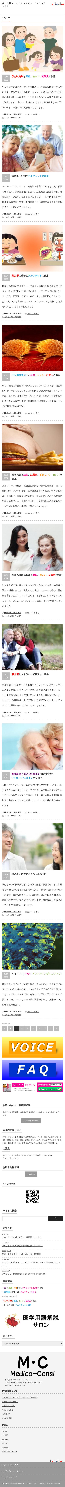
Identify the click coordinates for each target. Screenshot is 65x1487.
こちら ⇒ (31, 1174)
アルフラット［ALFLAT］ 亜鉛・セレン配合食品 (19, 1397)
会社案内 (5, 1435)
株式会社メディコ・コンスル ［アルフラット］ (28, 1483)
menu (58, 4)
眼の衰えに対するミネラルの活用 (29, 874)
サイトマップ (10, 1477)
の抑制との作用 (23, 1288)
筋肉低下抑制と (30, 176)
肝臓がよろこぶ (7, 1410)
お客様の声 (6, 1414)
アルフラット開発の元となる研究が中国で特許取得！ (24, 1274)
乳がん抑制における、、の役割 (37, 575)
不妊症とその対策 (10, 1296)
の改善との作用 (30, 275)
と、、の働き (36, 375)
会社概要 (5, 1439)
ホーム (4, 1431)
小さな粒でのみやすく (10, 1402)
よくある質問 (7, 1418)
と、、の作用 (33, 76)
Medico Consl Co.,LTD (12, 114)
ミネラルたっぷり (8, 1406)
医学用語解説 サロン (9, 1451)
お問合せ (5, 1443)
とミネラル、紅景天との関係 (30, 674)
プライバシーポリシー (14, 1471)
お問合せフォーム (31, 1120)
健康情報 (5, 1447)
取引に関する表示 (12, 1465)
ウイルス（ (37, 973)
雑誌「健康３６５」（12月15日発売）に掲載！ (22, 1254)
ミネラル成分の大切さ (12, 118)
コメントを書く (33, 114)
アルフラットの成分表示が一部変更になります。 (22, 1237)
